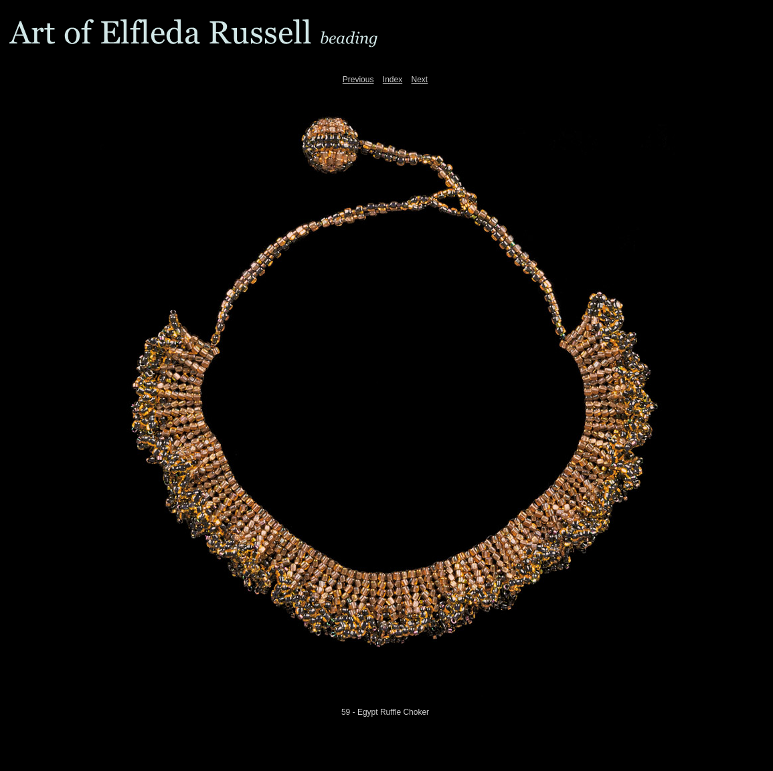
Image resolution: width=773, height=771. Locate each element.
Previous (358, 79)
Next (420, 79)
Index (392, 79)
